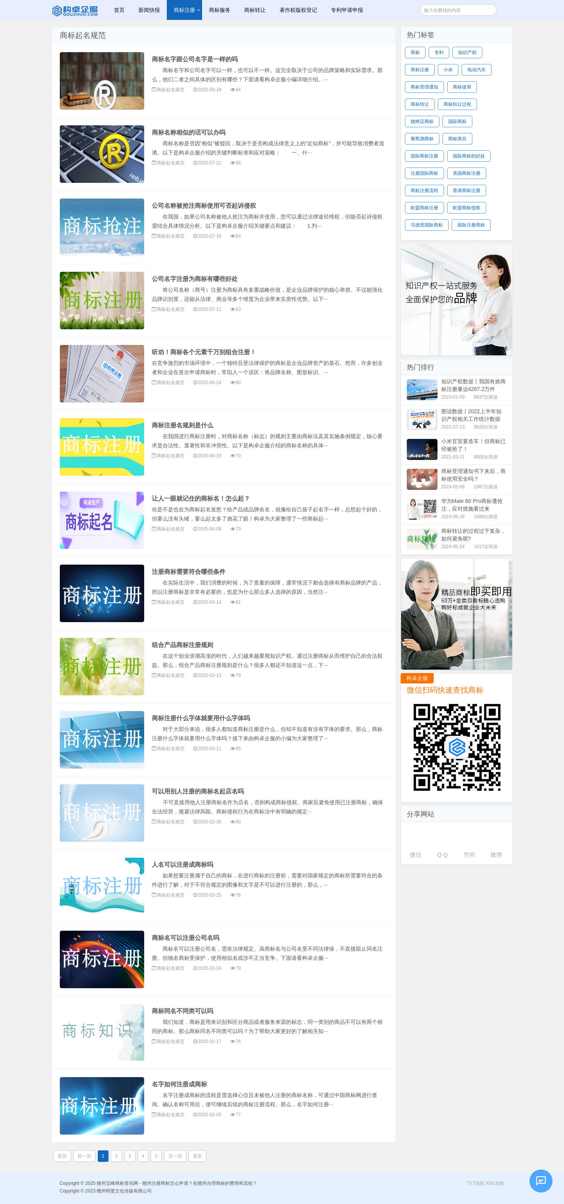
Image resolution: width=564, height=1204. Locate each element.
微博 (496, 854)
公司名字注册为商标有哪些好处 (195, 279)
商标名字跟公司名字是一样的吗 (195, 59)
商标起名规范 (170, 89)
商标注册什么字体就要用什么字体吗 (201, 718)
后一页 (175, 1156)
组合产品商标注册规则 (182, 645)
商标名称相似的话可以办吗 (188, 132)
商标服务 (219, 10)
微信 (415, 854)
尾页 (197, 1156)
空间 (469, 854)
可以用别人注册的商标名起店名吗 (198, 791)
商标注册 (184, 10)
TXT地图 (476, 1183)
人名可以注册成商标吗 (182, 864)
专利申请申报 (347, 10)
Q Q (442, 854)
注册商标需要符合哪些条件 (188, 571)
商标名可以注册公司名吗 (185, 938)
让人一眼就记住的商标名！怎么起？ (201, 498)
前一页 (84, 1156)
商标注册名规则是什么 (182, 425)
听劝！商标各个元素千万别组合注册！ (204, 352)
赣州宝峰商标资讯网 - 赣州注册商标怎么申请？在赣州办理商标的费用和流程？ (75, 10)
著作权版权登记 (298, 10)
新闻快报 (149, 10)
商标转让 (255, 10)
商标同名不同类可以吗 (182, 1011)
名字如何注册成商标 (179, 1084)
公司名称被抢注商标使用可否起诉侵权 (204, 205)
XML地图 (495, 1183)
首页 (119, 10)
